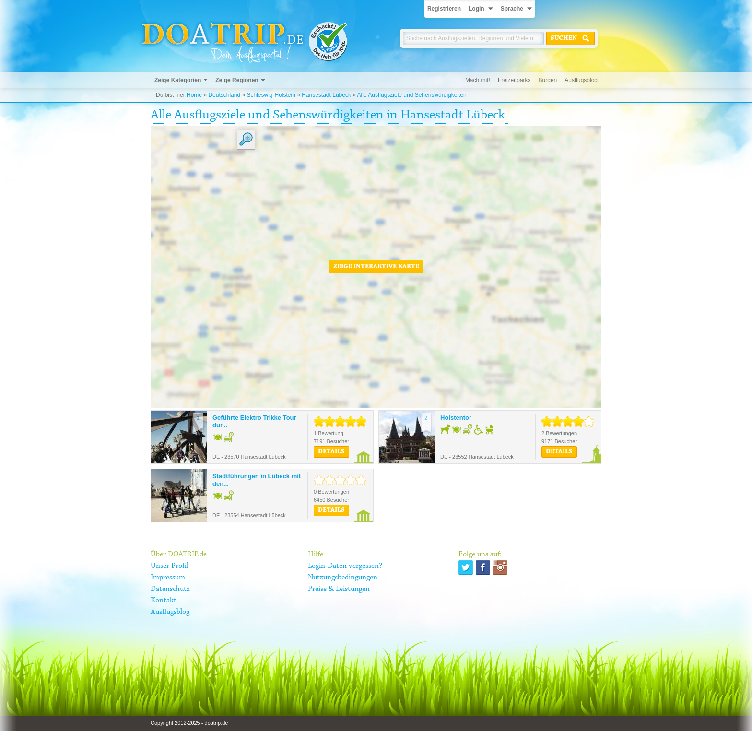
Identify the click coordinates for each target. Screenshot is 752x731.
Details (331, 451)
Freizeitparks (514, 80)
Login (476, 8)
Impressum (168, 577)
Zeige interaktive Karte (376, 266)
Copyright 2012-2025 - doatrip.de (189, 723)
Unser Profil (169, 566)
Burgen (548, 80)
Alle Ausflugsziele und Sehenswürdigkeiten (412, 95)
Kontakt (163, 600)
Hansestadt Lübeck (326, 95)
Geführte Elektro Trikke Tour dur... (254, 421)
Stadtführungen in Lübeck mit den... (256, 479)
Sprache (512, 8)
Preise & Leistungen (339, 589)
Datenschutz (170, 589)
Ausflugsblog (581, 80)
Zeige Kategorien (177, 80)
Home (194, 95)
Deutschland (224, 95)
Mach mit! (477, 80)
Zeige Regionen (236, 80)
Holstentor (455, 417)
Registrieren (444, 8)
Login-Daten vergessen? (345, 566)
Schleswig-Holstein (271, 95)
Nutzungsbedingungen (342, 577)
